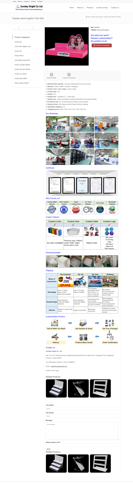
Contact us (27, 1)
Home (14, 1)
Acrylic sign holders (21, 78)
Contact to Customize (103, 45)
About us (20, 1)
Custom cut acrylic (20, 74)
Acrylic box (18, 42)
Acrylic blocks (19, 55)
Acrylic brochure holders (22, 69)
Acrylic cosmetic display (22, 65)
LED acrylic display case (22, 46)
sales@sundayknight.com (59, 366)
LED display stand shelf (22, 60)
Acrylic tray (18, 51)
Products (33, 1)
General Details (51, 76)
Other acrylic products (103, 30)
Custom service (102, 8)
